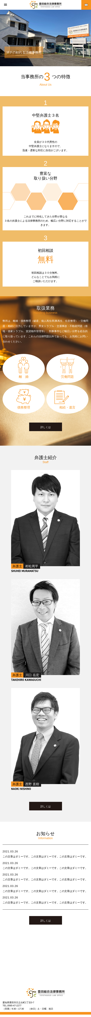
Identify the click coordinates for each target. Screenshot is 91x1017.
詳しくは (45, 427)
